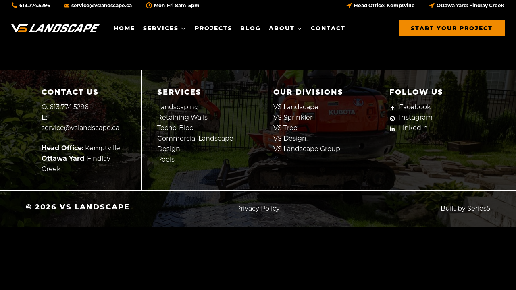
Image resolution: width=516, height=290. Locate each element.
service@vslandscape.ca (98, 5)
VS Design (289, 138)
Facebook (410, 107)
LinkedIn (408, 128)
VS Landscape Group (306, 149)
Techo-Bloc (175, 128)
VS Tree (285, 128)
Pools (166, 159)
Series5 (478, 208)
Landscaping (178, 107)
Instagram (411, 117)
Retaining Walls (182, 117)
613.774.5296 (31, 5)
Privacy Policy (258, 208)
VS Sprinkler (292, 117)
